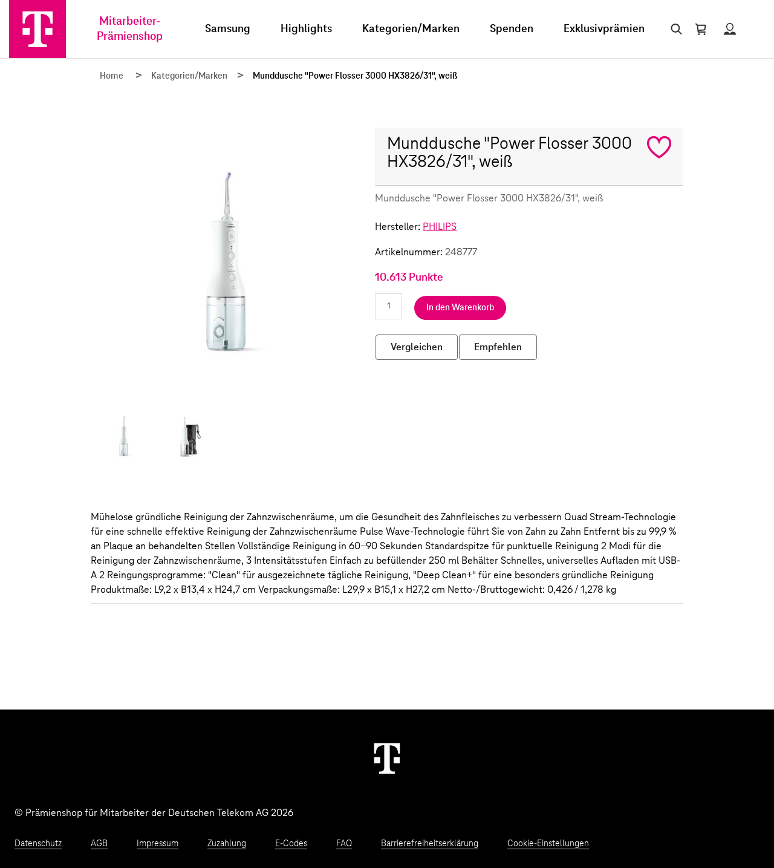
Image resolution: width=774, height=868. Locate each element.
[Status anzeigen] (730, 29)
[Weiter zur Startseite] (387, 758)
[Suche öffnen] (674, 29)
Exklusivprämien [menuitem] (604, 29)
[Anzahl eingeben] (388, 306)
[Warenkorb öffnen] (701, 29)
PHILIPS (440, 226)
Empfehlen (498, 347)
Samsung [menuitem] (227, 29)
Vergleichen (417, 347)
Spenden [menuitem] (511, 29)
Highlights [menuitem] (306, 29)
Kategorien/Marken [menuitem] (411, 29)
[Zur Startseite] (37, 29)
